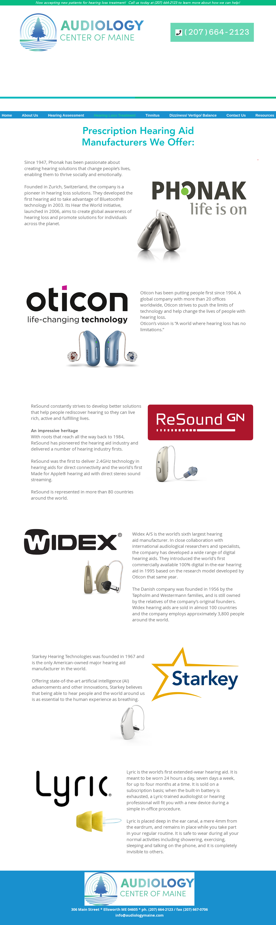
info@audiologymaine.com (139, 915)
